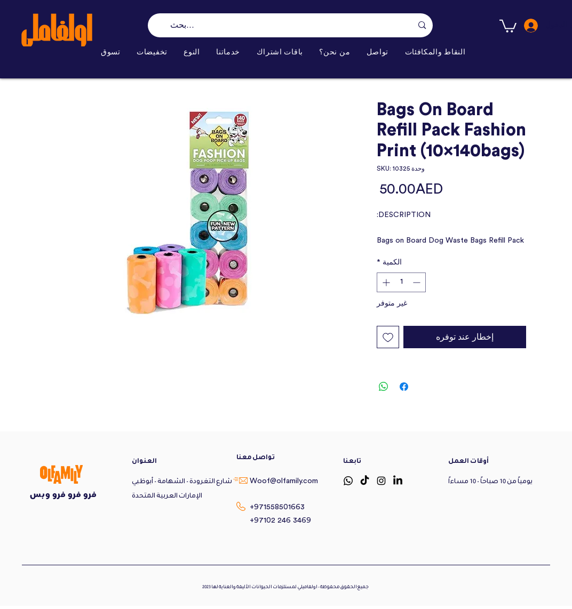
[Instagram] (381, 480)
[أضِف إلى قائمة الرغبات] (388, 337)
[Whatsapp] (348, 480)
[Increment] (385, 282)
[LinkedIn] (397, 480)
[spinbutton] (401, 282)
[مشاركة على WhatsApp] (383, 386)
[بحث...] (291, 25)
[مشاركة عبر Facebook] (404, 386)
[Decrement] (417, 282)
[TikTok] (364, 480)
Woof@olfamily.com (284, 481)
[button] (192, 52)
